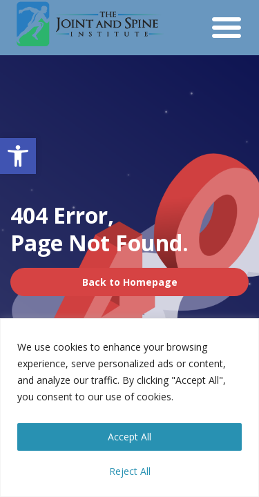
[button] (18, 156)
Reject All (130, 471)
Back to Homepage (130, 282)
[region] (129, 407)
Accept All (129, 436)
